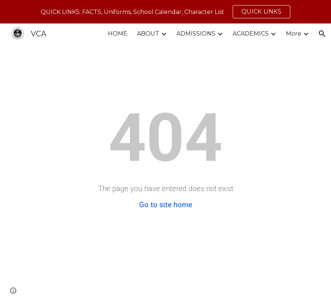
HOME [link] (117, 33)
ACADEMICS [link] (251, 33)
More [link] (293, 33)
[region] (165, 11)
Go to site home (165, 204)
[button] (322, 34)
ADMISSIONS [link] (196, 33)
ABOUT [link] (148, 33)
